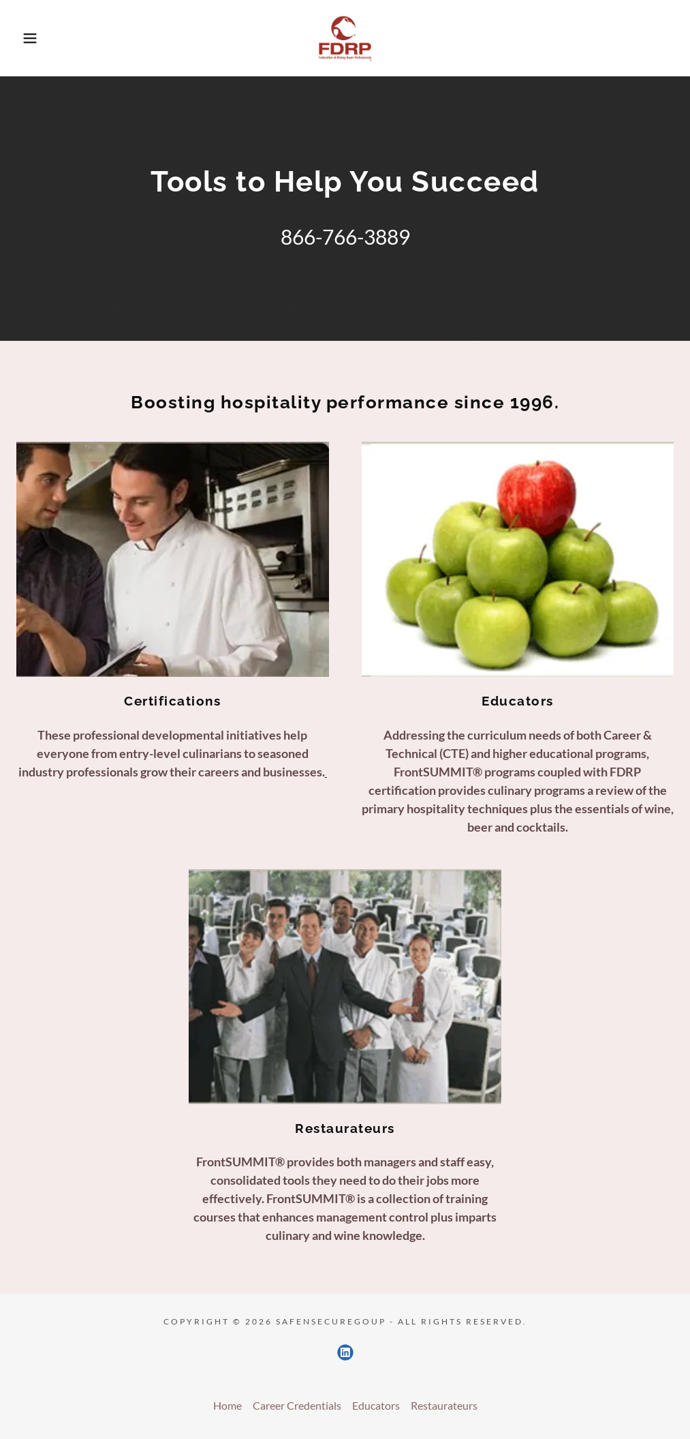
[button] (34, 38)
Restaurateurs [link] (444, 1405)
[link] (344, 38)
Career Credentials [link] (297, 1405)
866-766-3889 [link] (345, 236)
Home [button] (227, 1405)
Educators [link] (376, 1405)
